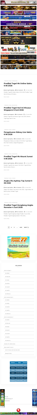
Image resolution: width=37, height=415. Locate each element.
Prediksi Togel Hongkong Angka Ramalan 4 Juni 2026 (18, 206)
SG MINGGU (7, 313)
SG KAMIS (7, 306)
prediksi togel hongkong (10, 81)
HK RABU (7, 326)
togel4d (5, 396)
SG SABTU (7, 310)
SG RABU (7, 303)
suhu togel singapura (9, 114)
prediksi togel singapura (10, 105)
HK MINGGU (7, 340)
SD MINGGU (7, 293)
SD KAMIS (7, 283)
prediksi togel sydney (10, 130)
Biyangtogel (8, 353)
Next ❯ (26, 227)
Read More (6, 97)
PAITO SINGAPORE (8, 297)
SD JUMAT (7, 287)
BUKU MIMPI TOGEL (8, 347)
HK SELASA (7, 323)
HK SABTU (7, 337)
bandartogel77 (8, 399)
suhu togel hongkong (10, 90)
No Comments (20, 90)
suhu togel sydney (9, 139)
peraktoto (6, 401)
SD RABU (7, 280)
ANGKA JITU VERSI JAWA (9, 344)
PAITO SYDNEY (7, 270)
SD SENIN (7, 273)
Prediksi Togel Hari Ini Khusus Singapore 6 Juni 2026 (17, 109)
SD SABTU (7, 290)
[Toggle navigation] (34, 2)
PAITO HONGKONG (8, 317)
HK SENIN (7, 319)
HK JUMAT (7, 333)
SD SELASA (7, 276)
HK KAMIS (7, 330)
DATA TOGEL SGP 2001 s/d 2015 (12, 350)
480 (21, 227)
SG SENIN (7, 300)
